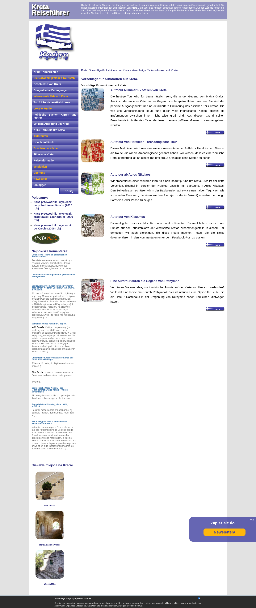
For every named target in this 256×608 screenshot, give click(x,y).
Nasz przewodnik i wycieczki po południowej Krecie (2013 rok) (53, 205)
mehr (217, 132)
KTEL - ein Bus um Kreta (49, 129)
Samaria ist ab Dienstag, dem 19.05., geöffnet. (50, 405)
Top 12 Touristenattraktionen (52, 102)
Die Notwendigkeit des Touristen (54, 77)
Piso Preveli (49, 506)
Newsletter (40, 178)
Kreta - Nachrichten (46, 71)
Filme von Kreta (44, 154)
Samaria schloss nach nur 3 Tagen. (49, 324)
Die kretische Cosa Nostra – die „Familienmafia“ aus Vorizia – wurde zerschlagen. (50, 390)
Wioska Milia (50, 584)
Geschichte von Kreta (47, 84)
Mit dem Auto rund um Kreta (51, 123)
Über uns (39, 172)
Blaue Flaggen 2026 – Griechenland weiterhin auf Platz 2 (49, 422)
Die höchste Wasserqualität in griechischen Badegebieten (53, 275)
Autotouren (41, 136)
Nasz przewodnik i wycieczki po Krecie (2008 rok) (53, 227)
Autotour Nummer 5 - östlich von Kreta (139, 90)
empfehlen (40, 166)
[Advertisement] (153, 43)
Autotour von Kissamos (128, 216)
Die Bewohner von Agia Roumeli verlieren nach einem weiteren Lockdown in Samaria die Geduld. (53, 288)
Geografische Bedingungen (51, 90)
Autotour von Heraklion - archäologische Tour (144, 141)
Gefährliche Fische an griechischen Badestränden (49, 256)
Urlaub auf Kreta (44, 142)
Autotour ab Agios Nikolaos (131, 174)
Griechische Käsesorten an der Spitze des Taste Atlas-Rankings (52, 359)
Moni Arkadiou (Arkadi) (49, 545)
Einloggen (40, 184)
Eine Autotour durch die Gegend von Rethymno (145, 281)
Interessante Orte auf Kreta (51, 96)
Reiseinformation (44, 160)
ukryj (252, 519)
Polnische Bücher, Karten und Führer (55, 116)
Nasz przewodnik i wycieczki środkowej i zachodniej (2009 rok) (53, 217)
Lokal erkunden (43, 108)
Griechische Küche (46, 148)
